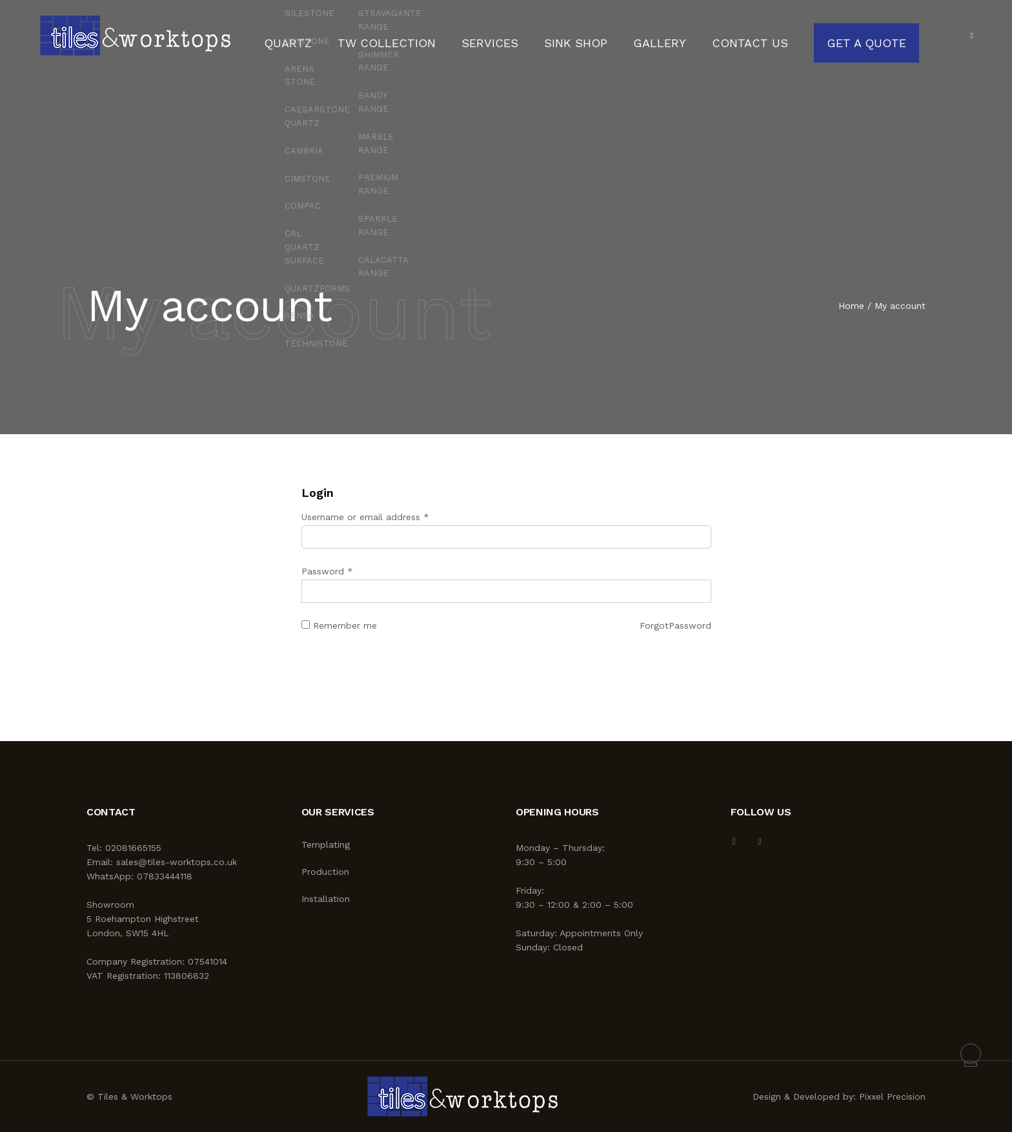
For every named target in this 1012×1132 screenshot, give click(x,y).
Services (505, 35)
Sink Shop (577, 35)
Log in (506, 672)
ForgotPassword (675, 625)
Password (327, 571)
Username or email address (365, 517)
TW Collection (420, 35)
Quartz (337, 35)
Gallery (647, 35)
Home (851, 307)
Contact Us (722, 35)
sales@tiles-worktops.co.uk (176, 862)
